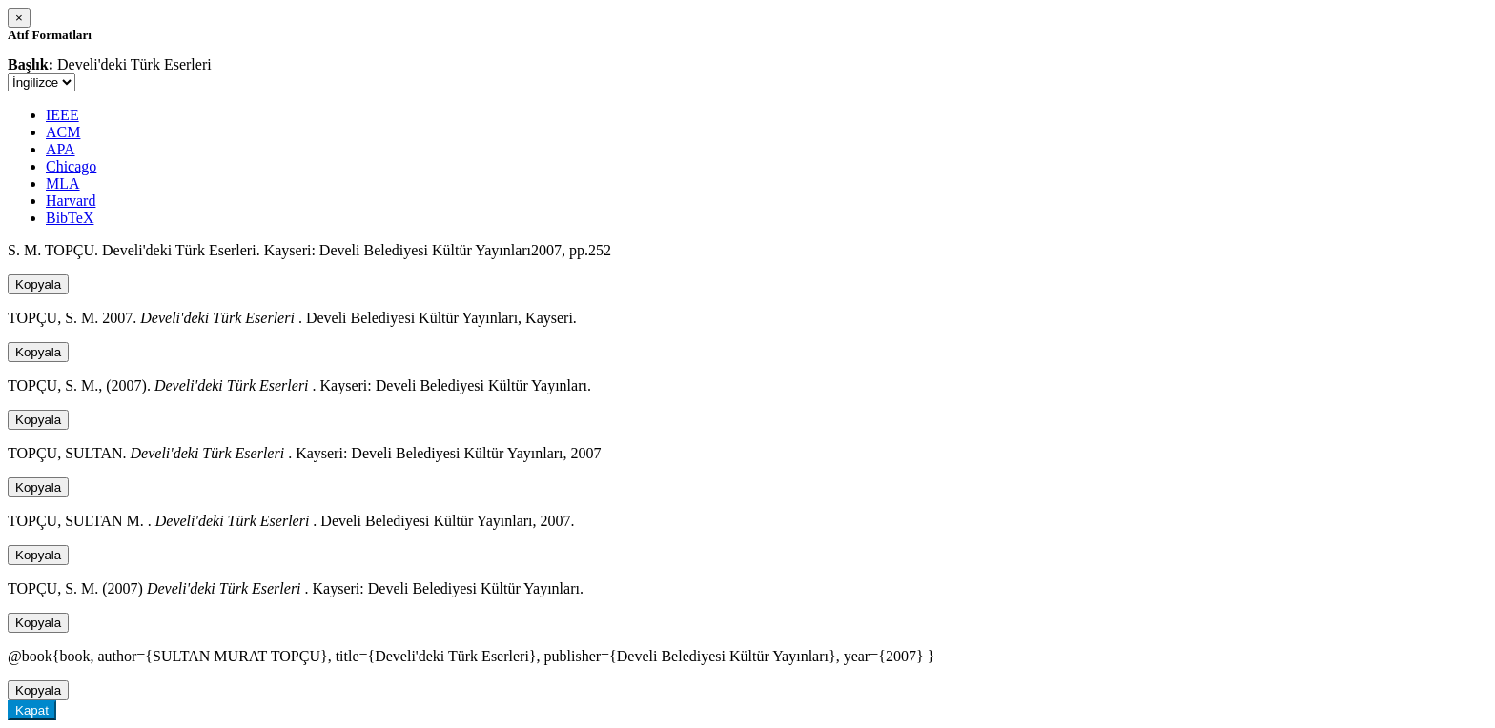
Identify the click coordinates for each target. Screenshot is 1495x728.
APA (60, 149)
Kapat (32, 710)
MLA (63, 183)
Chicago (71, 166)
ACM (63, 132)
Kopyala (38, 284)
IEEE (62, 115)
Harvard (70, 200)
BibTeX (69, 218)
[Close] (19, 18)
